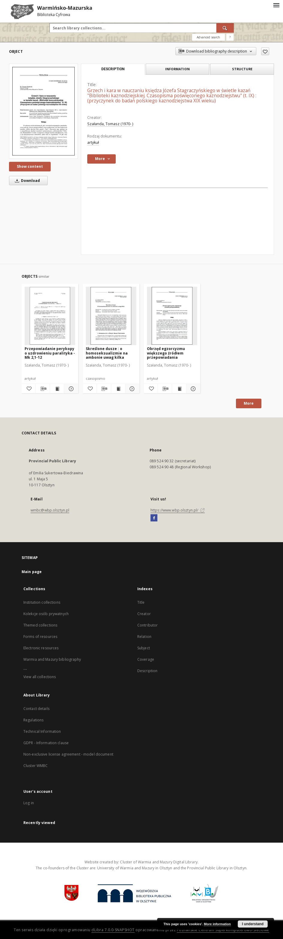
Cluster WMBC (35, 765)
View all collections (39, 676)
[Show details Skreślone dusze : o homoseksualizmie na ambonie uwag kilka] (131, 389)
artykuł (93, 142)
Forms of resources (40, 636)
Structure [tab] (242, 69)
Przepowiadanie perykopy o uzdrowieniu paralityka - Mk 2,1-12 (50, 353)
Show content (30, 166)
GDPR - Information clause (46, 742)
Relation (144, 636)
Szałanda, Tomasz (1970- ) (110, 123)
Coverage (145, 659)
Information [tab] (177, 69)
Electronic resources (40, 648)
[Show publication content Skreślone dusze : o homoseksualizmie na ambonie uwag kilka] (118, 389)
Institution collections (41, 602)
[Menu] (276, 5)
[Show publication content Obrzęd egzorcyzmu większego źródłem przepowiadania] (179, 389)
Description (147, 670)
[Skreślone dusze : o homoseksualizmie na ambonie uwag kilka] (111, 316)
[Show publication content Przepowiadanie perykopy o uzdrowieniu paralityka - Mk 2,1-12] (57, 389)
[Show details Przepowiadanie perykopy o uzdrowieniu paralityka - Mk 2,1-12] (70, 389)
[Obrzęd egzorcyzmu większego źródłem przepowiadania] (172, 316)
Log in (28, 802)
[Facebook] (153, 518)
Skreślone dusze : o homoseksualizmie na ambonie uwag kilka (107, 353)
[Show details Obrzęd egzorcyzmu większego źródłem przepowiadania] (192, 389)
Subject (143, 648)
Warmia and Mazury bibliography (52, 659)
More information (217, 924)
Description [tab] (112, 69)
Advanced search (208, 37)
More (249, 403)
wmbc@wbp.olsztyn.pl (50, 510)
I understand (253, 924)
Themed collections (40, 625)
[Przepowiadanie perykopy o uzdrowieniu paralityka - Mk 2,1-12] (50, 316)
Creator (144, 613)
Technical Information (42, 731)
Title (141, 602)
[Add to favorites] (265, 51)
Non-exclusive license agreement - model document (68, 754)
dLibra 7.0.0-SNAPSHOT (113, 929)
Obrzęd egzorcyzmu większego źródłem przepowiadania (166, 353)
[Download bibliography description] (42, 389)
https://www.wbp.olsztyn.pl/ (177, 510)
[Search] (225, 28)
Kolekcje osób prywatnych (46, 613)
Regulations (33, 720)
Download (26, 180)
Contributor (147, 625)
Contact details (36, 708)
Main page (32, 571)
